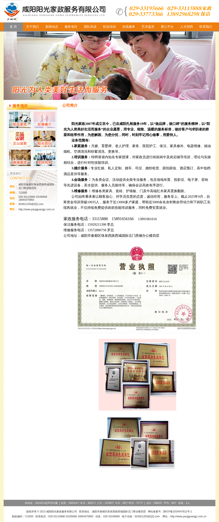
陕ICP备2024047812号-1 (177, 511)
